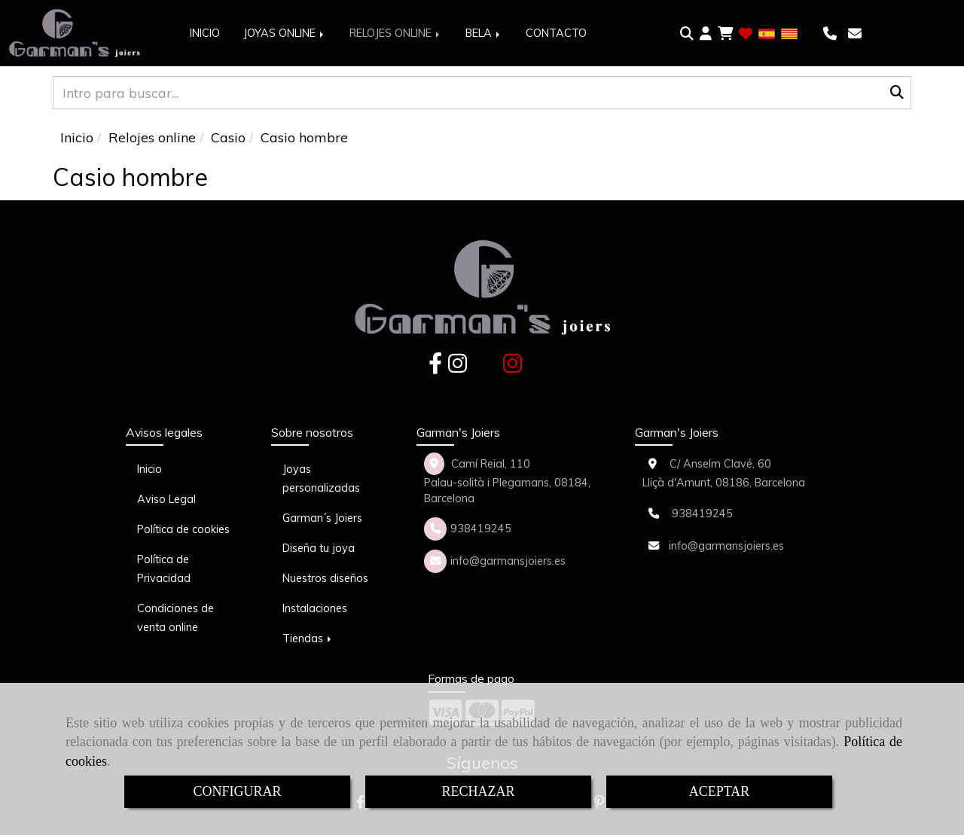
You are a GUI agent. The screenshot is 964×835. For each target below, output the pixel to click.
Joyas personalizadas (321, 478)
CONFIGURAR (237, 791)
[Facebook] (435, 367)
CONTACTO (556, 33)
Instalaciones (314, 608)
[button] (706, 34)
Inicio (149, 469)
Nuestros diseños (325, 578)
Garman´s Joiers (322, 518)
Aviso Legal (166, 499)
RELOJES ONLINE (395, 33)
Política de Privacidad (164, 569)
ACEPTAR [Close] (719, 791)
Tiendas (308, 638)
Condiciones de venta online (175, 618)
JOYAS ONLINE (284, 33)
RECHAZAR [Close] (477, 791)
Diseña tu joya (318, 548)
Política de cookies (183, 529)
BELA (483, 33)
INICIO (205, 33)
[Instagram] (457, 367)
